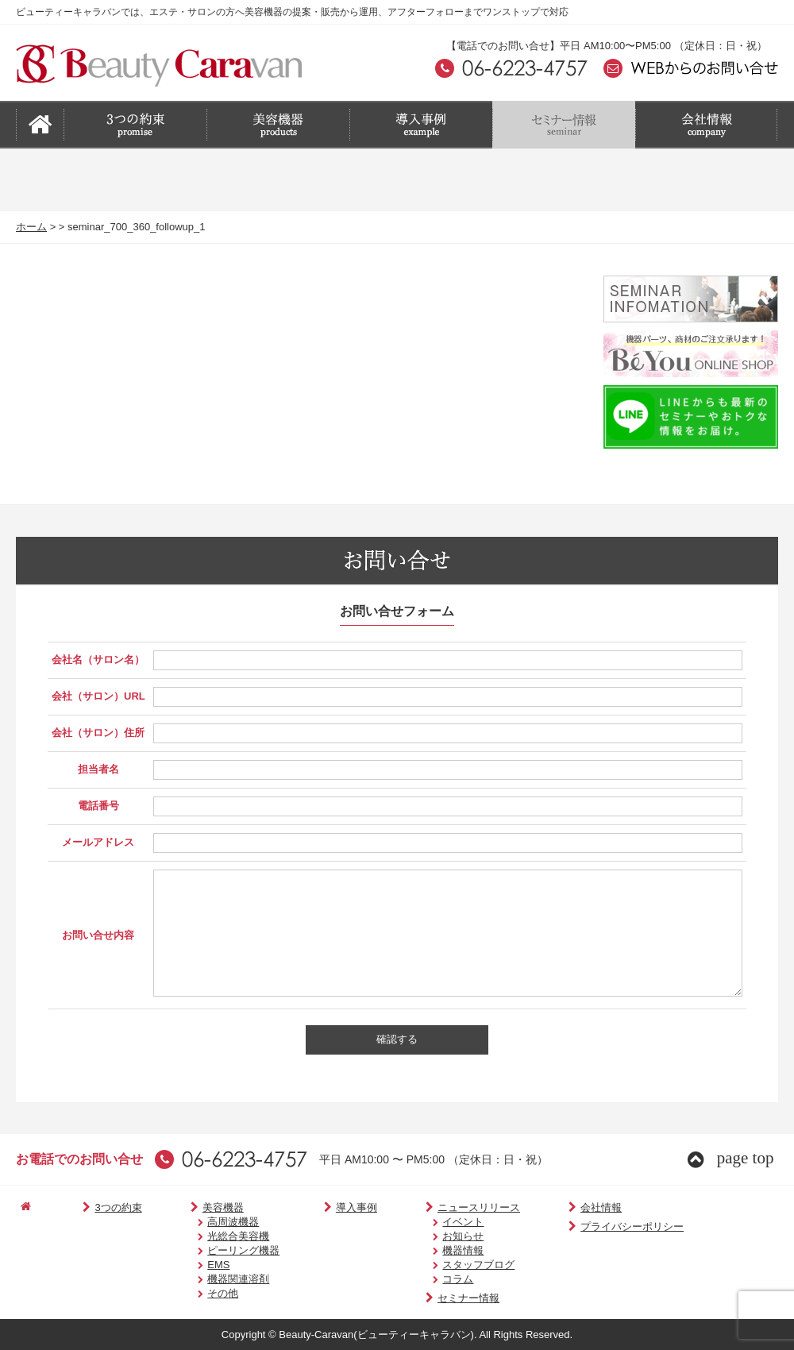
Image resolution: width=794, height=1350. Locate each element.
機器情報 (432, 1250)
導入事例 (329, 1207)
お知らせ (432, 1236)
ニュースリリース (442, 1207)
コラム (427, 1279)
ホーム (31, 227)
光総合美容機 (216, 1236)
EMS (197, 1265)
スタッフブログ (448, 1265)
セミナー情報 (432, 1298)
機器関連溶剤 (216, 1279)
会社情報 (556, 1207)
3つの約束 (100, 1207)
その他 (201, 1293)
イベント (432, 1222)
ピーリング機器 (222, 1250)
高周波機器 (211, 1222)
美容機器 (195, 1207)
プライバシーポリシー (587, 1226)
